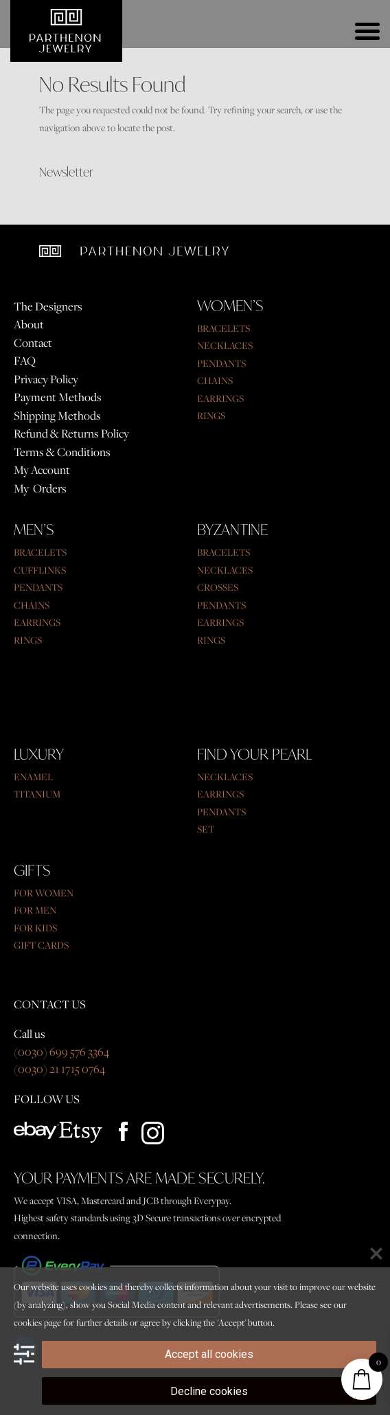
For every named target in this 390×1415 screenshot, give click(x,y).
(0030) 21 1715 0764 (59, 1069)
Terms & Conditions (62, 452)
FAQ (25, 360)
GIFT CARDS (41, 945)
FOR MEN (35, 910)
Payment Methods (58, 397)
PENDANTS (221, 363)
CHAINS (215, 380)
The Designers (48, 306)
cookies (28, 1322)
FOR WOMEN (43, 893)
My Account (42, 470)
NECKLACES (225, 345)
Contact (33, 343)
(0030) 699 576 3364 (61, 1051)
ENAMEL (33, 777)
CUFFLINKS (40, 570)
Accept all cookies (209, 1354)
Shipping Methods (57, 415)
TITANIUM (37, 794)
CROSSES (217, 587)
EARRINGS (220, 398)
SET (205, 829)
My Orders (40, 488)
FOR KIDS (35, 928)
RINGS (211, 415)
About (29, 324)
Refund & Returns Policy (71, 433)
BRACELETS (223, 328)
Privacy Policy (46, 379)
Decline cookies (209, 1391)
